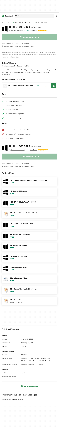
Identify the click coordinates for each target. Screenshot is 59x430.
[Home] (3, 23)
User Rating (39, 30)
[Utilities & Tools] (18, 23)
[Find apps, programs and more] (34, 16)
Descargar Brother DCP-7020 (12, 399)
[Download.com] (7, 16)
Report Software (29, 386)
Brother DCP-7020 (25, 27)
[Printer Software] (29, 23)
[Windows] (9, 23)
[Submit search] (16, 16)
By (16, 31)
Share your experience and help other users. (18, 46)
